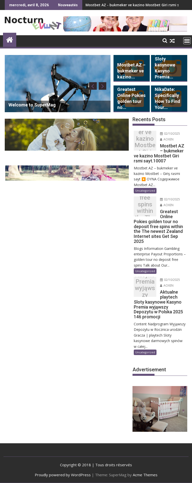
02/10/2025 (170, 133)
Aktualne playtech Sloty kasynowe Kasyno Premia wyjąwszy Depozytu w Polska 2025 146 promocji (145, 288)
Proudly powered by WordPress (63, 474)
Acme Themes (145, 474)
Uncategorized (145, 190)
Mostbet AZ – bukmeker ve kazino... (131, 70)
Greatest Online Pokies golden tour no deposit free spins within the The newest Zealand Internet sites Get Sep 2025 (145, 207)
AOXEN (167, 139)
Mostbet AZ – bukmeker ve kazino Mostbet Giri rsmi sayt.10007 (145, 142)
